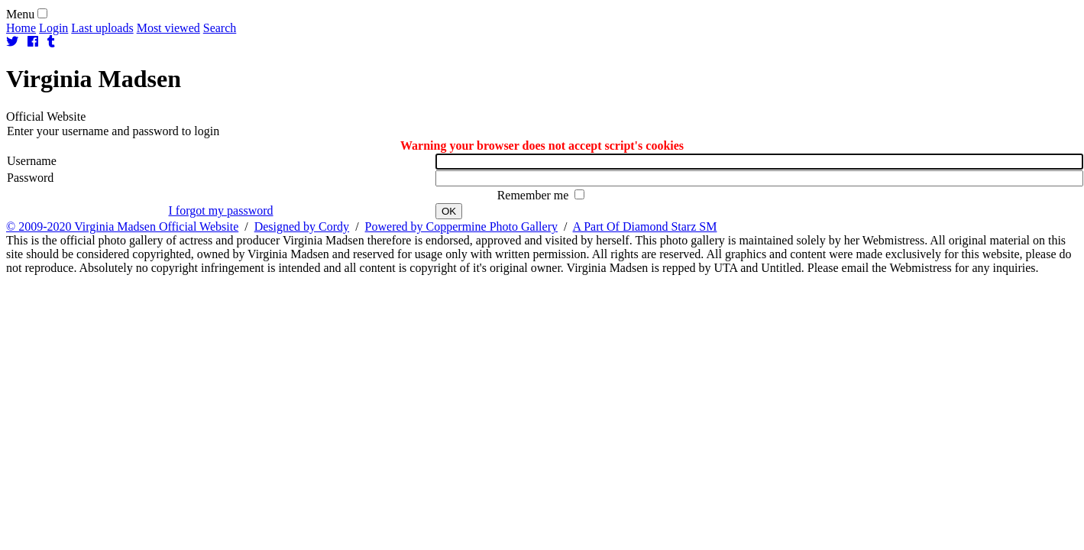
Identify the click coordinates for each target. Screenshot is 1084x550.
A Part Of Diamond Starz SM (645, 226)
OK (449, 211)
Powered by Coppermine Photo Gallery (461, 226)
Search (220, 27)
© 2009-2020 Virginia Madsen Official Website (122, 226)
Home (21, 27)
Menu (20, 14)
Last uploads (102, 27)
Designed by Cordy (301, 226)
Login (53, 27)
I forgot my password (220, 210)
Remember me (534, 195)
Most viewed (168, 27)
